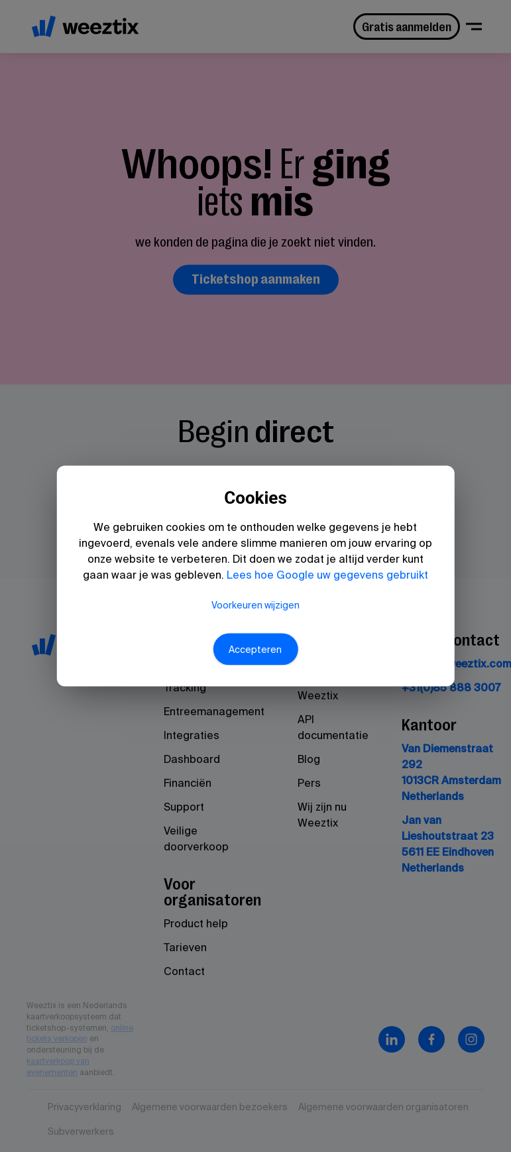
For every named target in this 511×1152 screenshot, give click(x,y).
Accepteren (255, 672)
